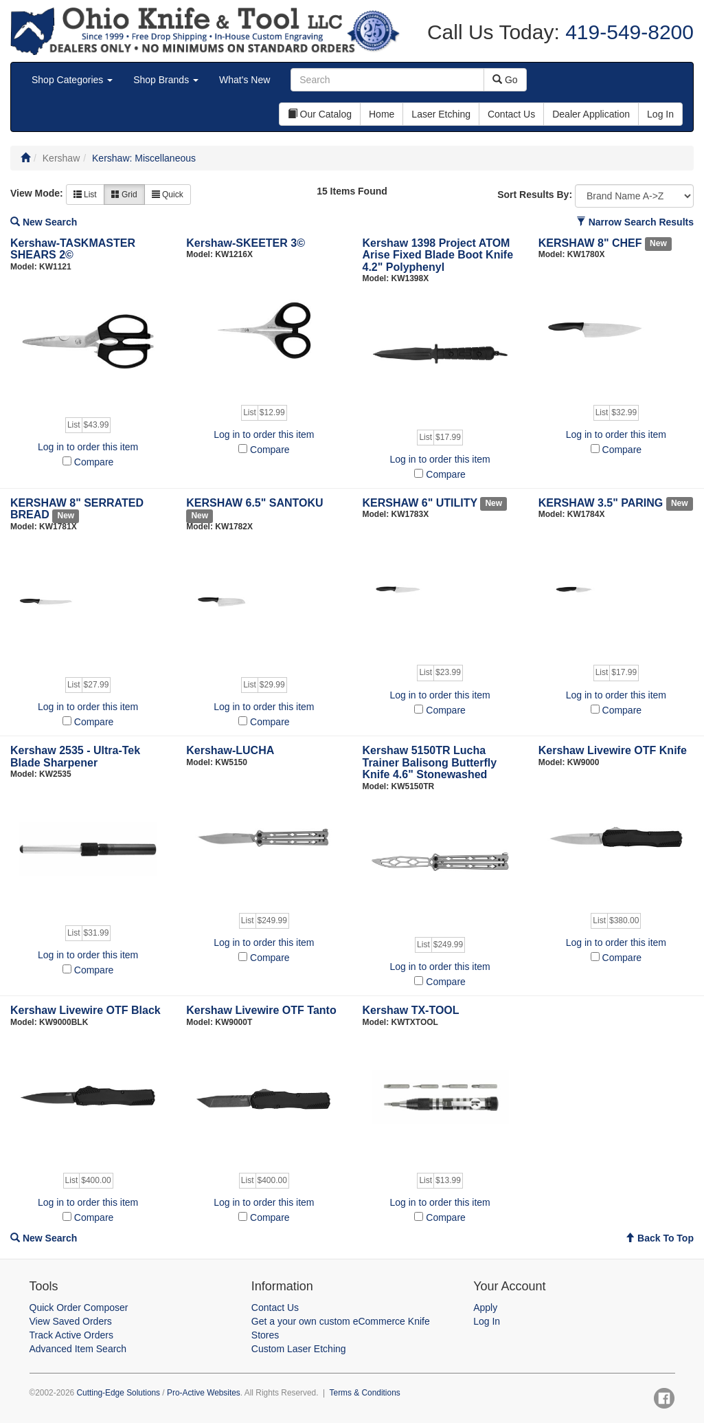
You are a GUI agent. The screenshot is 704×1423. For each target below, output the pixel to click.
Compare (94, 461)
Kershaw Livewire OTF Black (85, 1010)
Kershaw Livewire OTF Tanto (261, 1010)
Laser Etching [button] (440, 114)
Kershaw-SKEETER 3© (245, 243)
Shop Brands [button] (165, 79)
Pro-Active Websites (203, 1393)
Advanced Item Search (78, 1348)
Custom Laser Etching (298, 1348)
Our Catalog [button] (320, 114)
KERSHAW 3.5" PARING (600, 503)
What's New (244, 79)
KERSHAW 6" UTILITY (420, 503)
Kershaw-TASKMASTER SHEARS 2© (72, 249)
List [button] (85, 194)
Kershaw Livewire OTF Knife (612, 750)
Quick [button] (167, 194)
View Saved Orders (71, 1321)
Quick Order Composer (79, 1307)
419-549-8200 (627, 32)
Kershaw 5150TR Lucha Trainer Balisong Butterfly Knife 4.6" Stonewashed (430, 762)
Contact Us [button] (511, 114)
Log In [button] (660, 114)
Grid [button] (124, 194)
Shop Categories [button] (72, 79)
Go (505, 79)
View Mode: (36, 193)
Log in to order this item (88, 446)
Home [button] (381, 114)
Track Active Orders (71, 1335)
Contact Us (275, 1307)
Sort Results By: (534, 194)
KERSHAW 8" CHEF (590, 243)
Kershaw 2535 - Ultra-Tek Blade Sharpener (75, 756)
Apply (485, 1307)
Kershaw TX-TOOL (411, 1010)
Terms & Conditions (365, 1393)
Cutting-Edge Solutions (118, 1393)
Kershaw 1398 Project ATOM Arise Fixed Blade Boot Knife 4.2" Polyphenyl (438, 255)
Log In (486, 1321)
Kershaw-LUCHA (230, 750)
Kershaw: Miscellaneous (144, 158)
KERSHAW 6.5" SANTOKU (254, 503)
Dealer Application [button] (591, 114)
